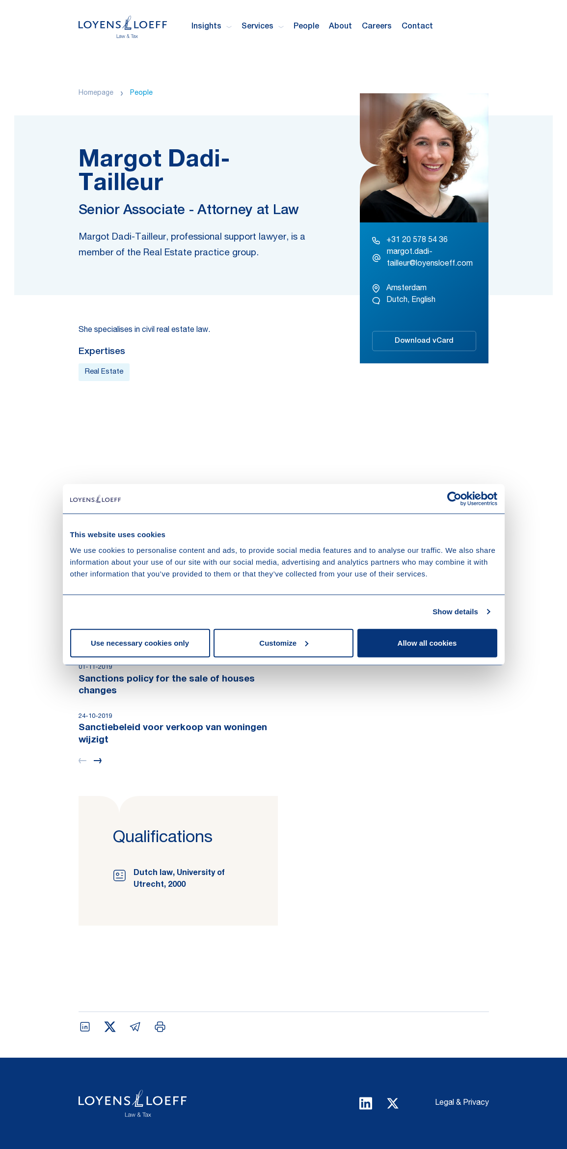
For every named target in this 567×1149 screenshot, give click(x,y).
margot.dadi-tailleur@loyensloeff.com (422, 258)
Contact (417, 27)
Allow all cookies (427, 642)
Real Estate (104, 372)
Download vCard (424, 341)
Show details (455, 611)
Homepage (96, 93)
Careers (377, 27)
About (340, 27)
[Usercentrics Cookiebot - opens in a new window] (454, 499)
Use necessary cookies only (140, 642)
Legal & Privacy (462, 1103)
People (306, 27)
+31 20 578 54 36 (410, 241)
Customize (283, 642)
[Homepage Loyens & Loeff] (123, 27)
